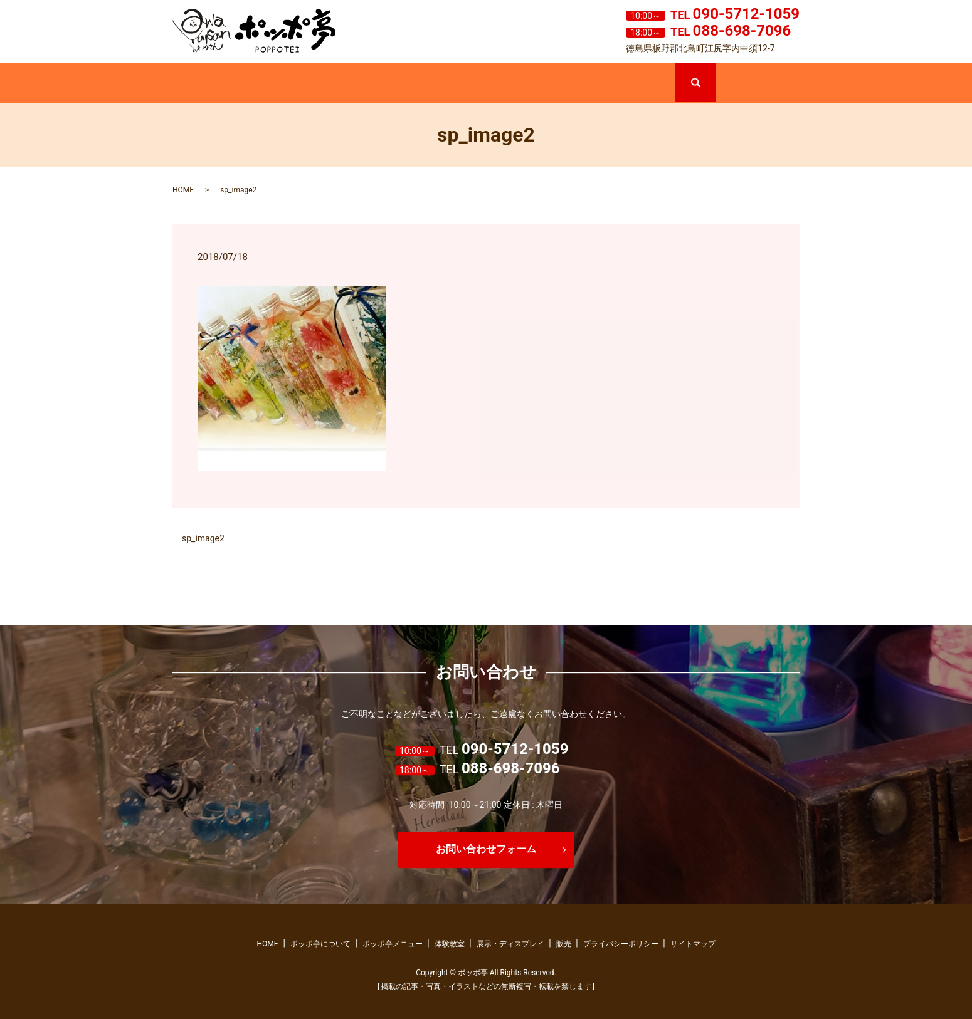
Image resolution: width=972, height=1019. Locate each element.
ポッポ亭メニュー (382, 83)
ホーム (214, 83)
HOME (183, 190)
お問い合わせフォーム (486, 849)
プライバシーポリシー (620, 943)
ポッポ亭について (298, 83)
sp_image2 (203, 538)
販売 (633, 83)
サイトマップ (693, 943)
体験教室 (466, 83)
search (714, 68)
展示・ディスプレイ (550, 83)
